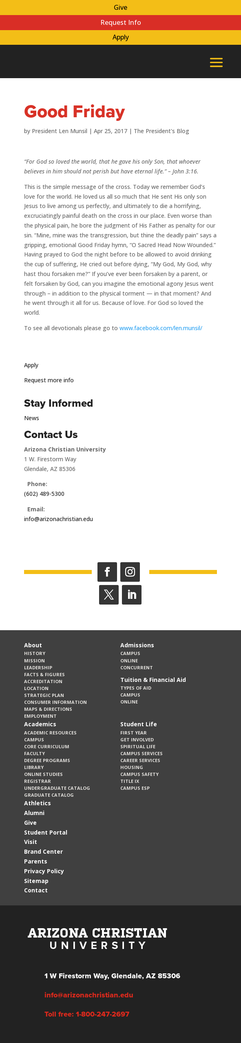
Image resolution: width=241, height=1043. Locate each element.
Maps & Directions (48, 709)
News (31, 418)
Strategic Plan (44, 695)
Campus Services (141, 753)
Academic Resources (50, 733)
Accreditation (43, 681)
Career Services (140, 760)
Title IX (129, 781)
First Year (133, 733)
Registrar (37, 781)
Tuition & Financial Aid (153, 680)
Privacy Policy (44, 871)
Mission (34, 660)
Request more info (49, 380)
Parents (35, 861)
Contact (36, 890)
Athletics (37, 803)
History (34, 653)
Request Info (120, 22)
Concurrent (136, 667)
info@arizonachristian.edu (58, 519)
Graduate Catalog (49, 795)
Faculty (34, 753)
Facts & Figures (44, 674)
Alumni (34, 813)
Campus (130, 653)
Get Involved (137, 739)
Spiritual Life (137, 746)
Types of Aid (135, 688)
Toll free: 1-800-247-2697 (86, 1014)
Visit (30, 842)
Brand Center (43, 851)
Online (129, 660)
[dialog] (216, 1018)
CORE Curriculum (46, 746)
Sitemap (36, 881)
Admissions (137, 645)
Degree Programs (47, 760)
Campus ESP (135, 788)
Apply (121, 37)
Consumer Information (55, 702)
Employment (40, 716)
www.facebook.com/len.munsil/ (160, 328)
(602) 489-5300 (44, 493)
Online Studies (43, 774)
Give (120, 7)
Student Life (138, 724)
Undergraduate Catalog (57, 788)
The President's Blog (161, 131)
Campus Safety (139, 774)
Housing (131, 767)
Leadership (38, 667)
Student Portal (45, 832)
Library (34, 767)
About (33, 645)
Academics (40, 724)
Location (36, 688)
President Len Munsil (59, 131)
